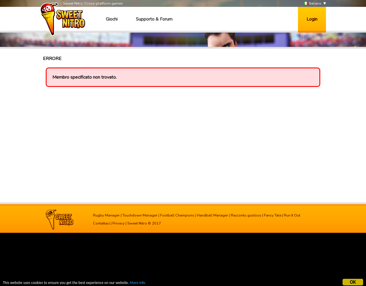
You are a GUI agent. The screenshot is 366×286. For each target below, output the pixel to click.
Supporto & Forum (154, 19)
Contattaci (101, 223)
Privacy (118, 223)
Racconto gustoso (246, 215)
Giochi (112, 19)
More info (137, 283)
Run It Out (292, 215)
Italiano (312, 3)
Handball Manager (212, 215)
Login (312, 19)
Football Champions (177, 215)
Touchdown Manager (140, 215)
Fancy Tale (272, 215)
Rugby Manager (106, 215)
